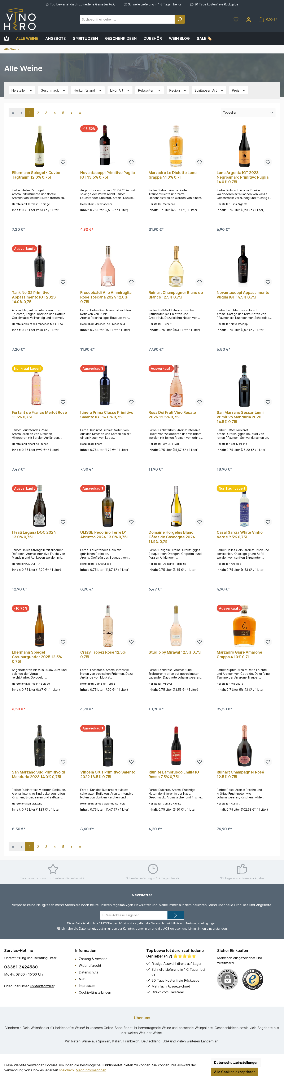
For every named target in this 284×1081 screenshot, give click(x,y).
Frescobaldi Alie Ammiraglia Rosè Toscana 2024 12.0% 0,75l (105, 297)
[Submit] (175, 915)
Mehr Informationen (91, 1070)
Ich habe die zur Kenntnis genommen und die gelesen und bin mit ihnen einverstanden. (144, 928)
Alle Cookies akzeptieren (234, 1072)
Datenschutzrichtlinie (165, 923)
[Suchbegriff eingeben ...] (127, 19)
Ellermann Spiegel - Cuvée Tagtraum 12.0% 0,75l (36, 174)
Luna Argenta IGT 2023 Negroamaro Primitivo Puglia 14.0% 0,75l (242, 177)
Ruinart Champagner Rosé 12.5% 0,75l (240, 774)
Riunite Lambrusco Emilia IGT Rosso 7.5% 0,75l (175, 774)
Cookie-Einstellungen (95, 992)
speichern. (67, 1070)
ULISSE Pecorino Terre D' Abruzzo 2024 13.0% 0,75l (104, 534)
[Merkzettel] (236, 19)
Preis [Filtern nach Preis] (239, 90)
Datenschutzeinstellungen (236, 1062)
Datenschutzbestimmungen (98, 928)
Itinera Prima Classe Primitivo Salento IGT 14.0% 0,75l (106, 414)
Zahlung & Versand (93, 959)
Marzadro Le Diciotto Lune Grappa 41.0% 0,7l (173, 174)
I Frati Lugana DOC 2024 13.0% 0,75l (34, 534)
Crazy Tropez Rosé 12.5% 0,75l (103, 654)
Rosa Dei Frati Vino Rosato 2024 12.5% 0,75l (172, 414)
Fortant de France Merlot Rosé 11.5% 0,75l (39, 414)
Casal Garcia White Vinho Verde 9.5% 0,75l (240, 534)
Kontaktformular (42, 986)
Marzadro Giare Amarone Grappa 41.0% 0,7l (239, 654)
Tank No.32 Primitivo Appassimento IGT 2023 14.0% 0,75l (34, 297)
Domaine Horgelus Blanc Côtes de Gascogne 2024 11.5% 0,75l (172, 537)
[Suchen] (180, 19)
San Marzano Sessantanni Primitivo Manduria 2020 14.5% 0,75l (240, 417)
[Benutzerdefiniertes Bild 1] (252, 979)
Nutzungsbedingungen (201, 923)
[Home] (8, 38)
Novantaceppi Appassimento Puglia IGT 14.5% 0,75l (243, 294)
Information (85, 950)
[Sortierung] (248, 112)
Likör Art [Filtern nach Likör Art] (120, 90)
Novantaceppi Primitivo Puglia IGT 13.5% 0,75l (107, 174)
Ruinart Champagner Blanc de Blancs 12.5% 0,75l (176, 294)
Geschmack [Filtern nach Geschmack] (53, 90)
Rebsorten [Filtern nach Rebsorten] (149, 90)
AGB (166, 928)
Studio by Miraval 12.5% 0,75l (175, 652)
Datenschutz (89, 972)
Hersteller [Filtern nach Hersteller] (22, 90)
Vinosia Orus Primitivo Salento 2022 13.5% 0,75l (107, 774)
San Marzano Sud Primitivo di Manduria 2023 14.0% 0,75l (38, 774)
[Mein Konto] (248, 19)
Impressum (87, 986)
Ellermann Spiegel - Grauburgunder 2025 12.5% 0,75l (37, 657)
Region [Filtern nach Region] (178, 90)
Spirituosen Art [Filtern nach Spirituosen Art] (209, 90)
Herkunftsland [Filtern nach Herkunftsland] (88, 90)
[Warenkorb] (268, 19)
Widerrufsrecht (90, 965)
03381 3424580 (21, 966)
